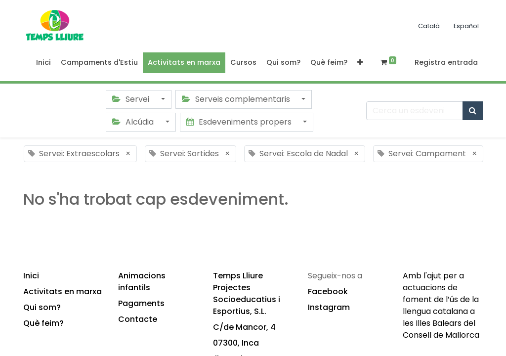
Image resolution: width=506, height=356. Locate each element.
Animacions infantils (142, 281)
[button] (360, 62)
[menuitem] (43, 62)
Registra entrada (446, 62)
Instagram (329, 307)
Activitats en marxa (62, 291)
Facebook (328, 291)
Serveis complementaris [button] (237, 99)
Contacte (137, 319)
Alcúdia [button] (134, 122)
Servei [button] (131, 99)
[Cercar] (473, 110)
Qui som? (42, 307)
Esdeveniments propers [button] (240, 122)
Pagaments (141, 303)
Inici (31, 275)
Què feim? (43, 323)
